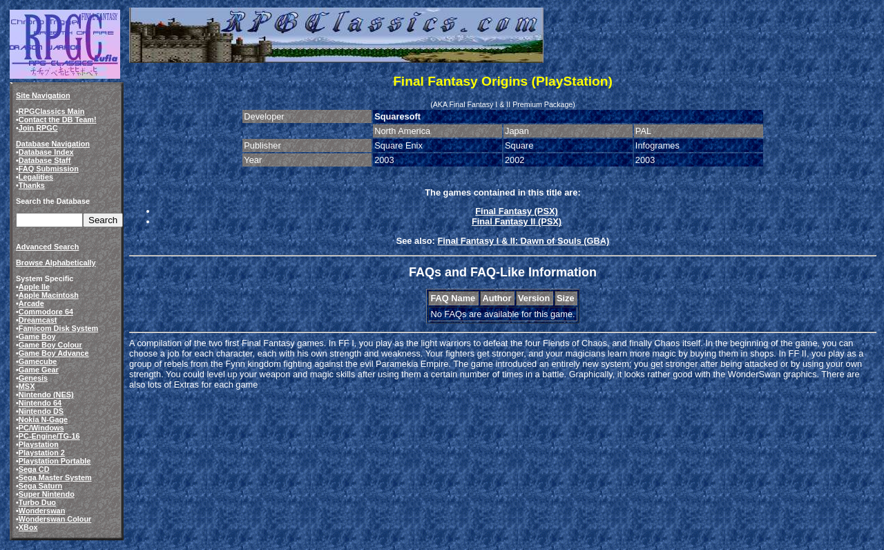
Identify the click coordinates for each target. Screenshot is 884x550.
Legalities (36, 177)
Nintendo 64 (40, 403)
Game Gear (39, 370)
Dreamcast (38, 320)
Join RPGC (38, 128)
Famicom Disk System (58, 328)
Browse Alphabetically (56, 262)
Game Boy (37, 336)
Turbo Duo (37, 502)
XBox (28, 527)
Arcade (31, 303)
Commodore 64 (46, 311)
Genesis (33, 378)
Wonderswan (42, 510)
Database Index (46, 152)
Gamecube (38, 361)
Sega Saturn (40, 486)
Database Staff (45, 160)
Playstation (39, 444)
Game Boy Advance (54, 353)
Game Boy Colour (50, 345)
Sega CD (34, 469)
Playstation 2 (42, 452)
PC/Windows (41, 428)
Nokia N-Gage (43, 419)
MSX (27, 386)
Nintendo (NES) (46, 394)
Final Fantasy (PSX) (516, 211)
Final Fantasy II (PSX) (516, 221)
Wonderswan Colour (55, 519)
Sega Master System (55, 477)
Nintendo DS (41, 411)
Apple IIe (34, 287)
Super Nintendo (47, 494)
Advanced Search (47, 247)
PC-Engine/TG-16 (49, 436)
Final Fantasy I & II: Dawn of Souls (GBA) (523, 241)
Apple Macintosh (49, 295)
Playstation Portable (55, 461)
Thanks (32, 185)
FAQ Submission (49, 168)
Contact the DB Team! (58, 119)
